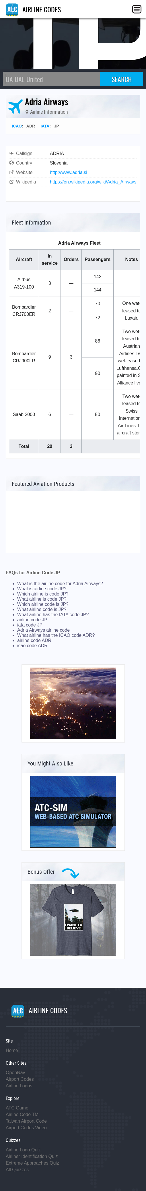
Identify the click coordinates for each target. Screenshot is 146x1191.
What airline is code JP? (42, 599)
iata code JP (29, 624)
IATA (45, 126)
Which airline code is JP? (43, 604)
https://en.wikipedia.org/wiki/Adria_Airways (93, 181)
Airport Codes (20, 1079)
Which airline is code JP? (43, 593)
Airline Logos (19, 1085)
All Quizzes (17, 1169)
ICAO (17, 126)
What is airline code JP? (42, 588)
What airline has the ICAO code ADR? (56, 635)
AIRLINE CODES (33, 9)
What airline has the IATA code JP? (53, 614)
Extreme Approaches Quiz (32, 1163)
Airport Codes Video (26, 1127)
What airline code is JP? (42, 609)
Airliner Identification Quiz (32, 1156)
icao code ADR (32, 645)
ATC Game (17, 1107)
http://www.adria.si (68, 172)
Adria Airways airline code (43, 630)
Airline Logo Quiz (23, 1149)
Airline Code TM (22, 1114)
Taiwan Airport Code (26, 1121)
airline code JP (32, 619)
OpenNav (15, 1072)
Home (12, 1050)
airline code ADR (34, 640)
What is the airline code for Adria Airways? (60, 583)
